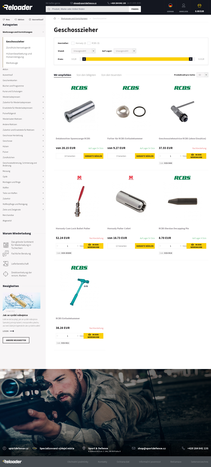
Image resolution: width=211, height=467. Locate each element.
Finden (134, 9)
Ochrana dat (123, 461)
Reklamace (175, 461)
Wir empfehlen (62, 75)
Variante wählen (93, 156)
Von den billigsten (86, 75)
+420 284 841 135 (117, 3)
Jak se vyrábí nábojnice (15, 315)
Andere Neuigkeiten (16, 340)
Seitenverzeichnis (199, 461)
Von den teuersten (111, 75)
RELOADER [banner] (17, 7)
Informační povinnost (150, 461)
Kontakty (102, 461)
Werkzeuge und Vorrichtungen (74, 18)
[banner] (12, 461)
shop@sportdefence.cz (83, 3)
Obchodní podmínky (77, 461)
